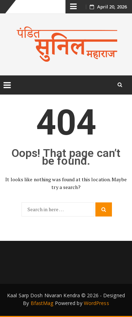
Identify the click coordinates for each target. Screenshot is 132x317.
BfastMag (42, 303)
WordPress (96, 303)
